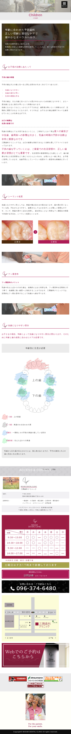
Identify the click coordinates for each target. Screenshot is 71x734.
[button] (64, 4)
